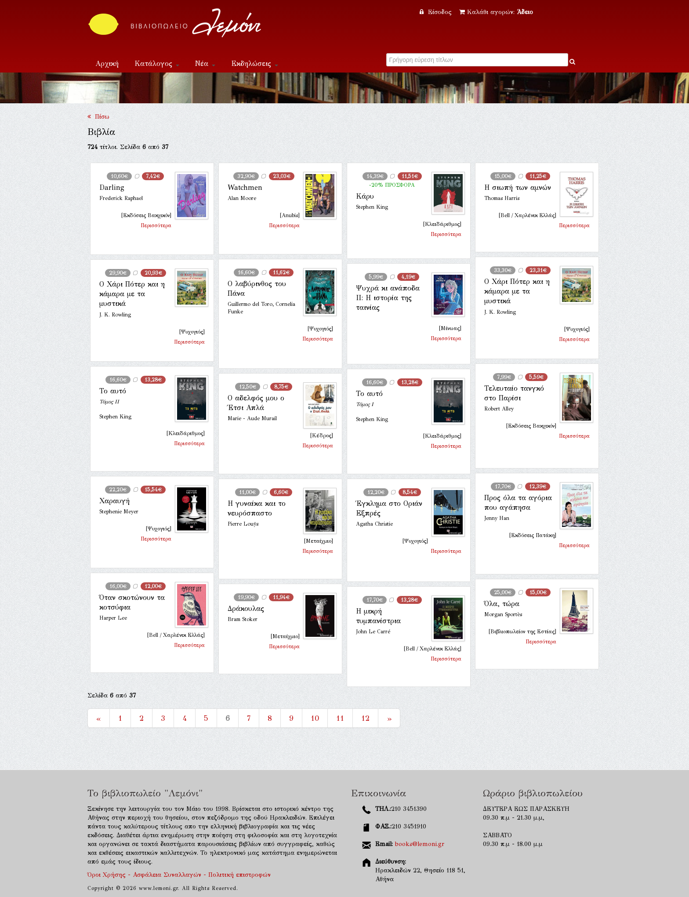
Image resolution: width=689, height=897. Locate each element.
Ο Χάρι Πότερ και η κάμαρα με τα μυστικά (517, 291)
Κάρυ (365, 196)
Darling (111, 187)
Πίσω (98, 116)
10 (315, 718)
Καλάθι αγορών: (496, 12)
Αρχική (107, 63)
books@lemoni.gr (419, 844)
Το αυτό (112, 391)
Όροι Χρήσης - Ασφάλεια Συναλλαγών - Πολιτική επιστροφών (179, 875)
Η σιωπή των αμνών (517, 187)
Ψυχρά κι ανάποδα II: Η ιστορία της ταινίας (388, 298)
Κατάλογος (156, 63)
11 (340, 718)
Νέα (205, 63)
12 (365, 718)
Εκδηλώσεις (254, 63)
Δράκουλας (246, 608)
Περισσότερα (156, 225)
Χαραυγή (114, 501)
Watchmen (245, 187)
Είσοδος (437, 12)
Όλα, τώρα (501, 603)
